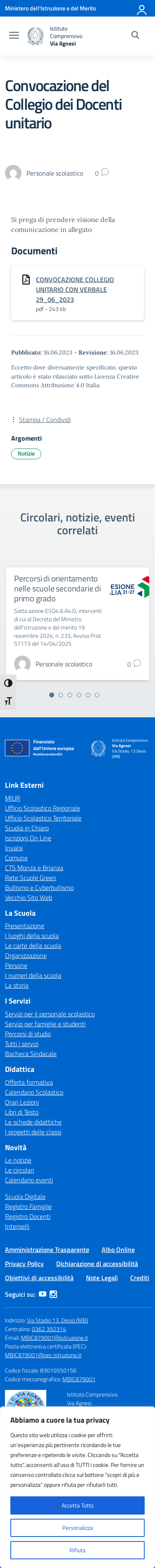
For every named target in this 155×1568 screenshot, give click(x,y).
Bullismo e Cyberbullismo (39, 888)
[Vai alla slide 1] (51, 694)
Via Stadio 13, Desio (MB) (57, 1320)
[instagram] (53, 1294)
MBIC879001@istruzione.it (54, 1337)
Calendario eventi (29, 1180)
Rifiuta (77, 1550)
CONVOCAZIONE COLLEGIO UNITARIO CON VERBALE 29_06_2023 (75, 289)
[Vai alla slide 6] (97, 694)
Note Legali (102, 1278)
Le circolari (19, 1170)
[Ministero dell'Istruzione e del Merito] (50, 8)
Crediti (139, 1278)
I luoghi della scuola (32, 936)
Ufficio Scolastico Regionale (42, 808)
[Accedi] (142, 8)
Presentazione (24, 926)
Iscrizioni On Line (28, 838)
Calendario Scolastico (34, 1092)
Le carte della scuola (33, 945)
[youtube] (42, 1294)
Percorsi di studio (28, 1034)
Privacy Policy (24, 1264)
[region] (77, 1487)
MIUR (12, 798)
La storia (17, 985)
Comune (16, 858)
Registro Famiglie (28, 1206)
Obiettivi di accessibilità (39, 1278)
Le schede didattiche (33, 1122)
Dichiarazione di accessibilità (97, 1264)
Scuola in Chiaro (27, 828)
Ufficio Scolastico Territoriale (43, 818)
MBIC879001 (78, 1379)
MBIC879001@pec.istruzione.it (43, 1355)
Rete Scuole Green (30, 878)
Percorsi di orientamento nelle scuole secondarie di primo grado (57, 588)
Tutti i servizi (21, 1044)
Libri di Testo (21, 1112)
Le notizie (18, 1160)
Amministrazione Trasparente (47, 1249)
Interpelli (17, 1226)
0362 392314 (49, 1328)
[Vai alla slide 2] (60, 694)
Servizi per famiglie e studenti (45, 1024)
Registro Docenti (27, 1216)
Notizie (26, 453)
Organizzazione (26, 955)
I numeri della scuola (33, 975)
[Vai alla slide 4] (78, 694)
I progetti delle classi (33, 1132)
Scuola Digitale (25, 1196)
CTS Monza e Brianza (34, 868)
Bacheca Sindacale (31, 1054)
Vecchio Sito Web (28, 897)
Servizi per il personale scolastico (50, 1014)
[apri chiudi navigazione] (14, 36)
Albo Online (118, 1249)
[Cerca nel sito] (135, 36)
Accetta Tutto (77, 1505)
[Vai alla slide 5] (88, 694)
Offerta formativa (29, 1082)
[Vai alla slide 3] (69, 694)
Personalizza (77, 1527)
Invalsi (14, 848)
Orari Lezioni (22, 1102)
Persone (16, 965)
